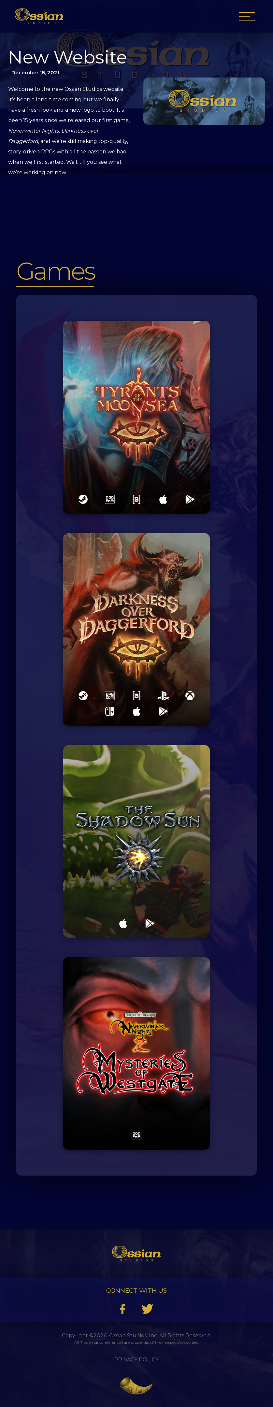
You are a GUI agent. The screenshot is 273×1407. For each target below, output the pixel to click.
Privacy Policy (136, 1360)
